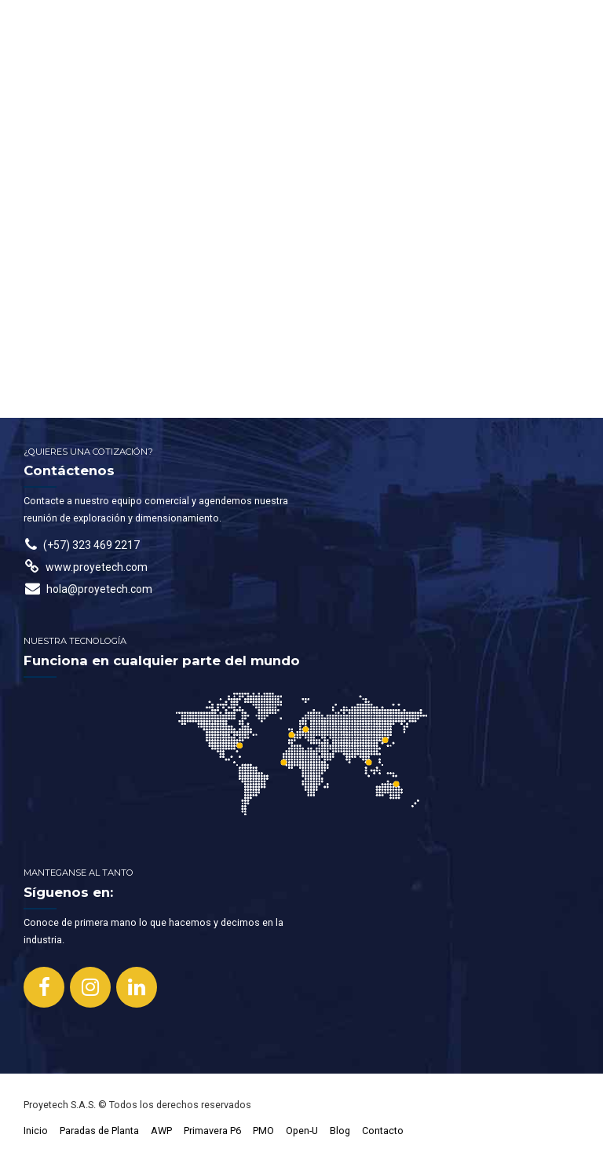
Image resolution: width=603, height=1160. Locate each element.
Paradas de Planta (99, 1130)
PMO (263, 1130)
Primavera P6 (212, 1130)
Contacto (383, 1130)
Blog (340, 1130)
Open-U (302, 1130)
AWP (161, 1130)
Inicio (36, 1130)
